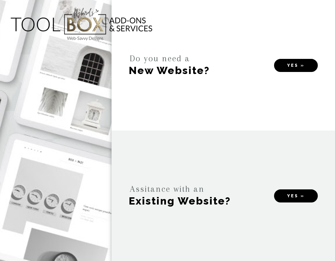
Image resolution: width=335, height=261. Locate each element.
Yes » (296, 65)
